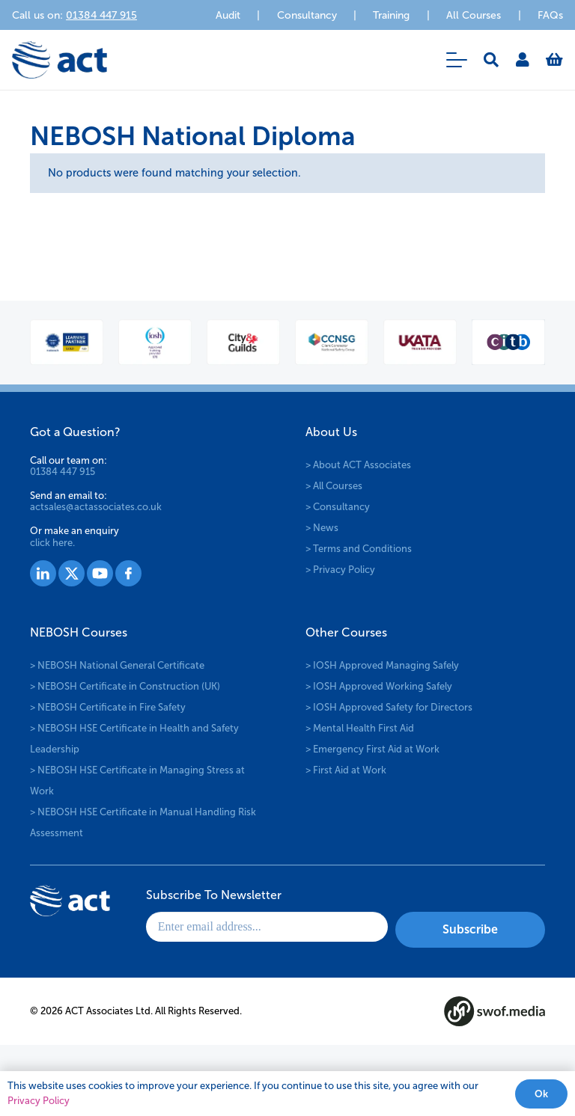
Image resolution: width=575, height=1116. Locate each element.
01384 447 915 (62, 471)
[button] (456, 59)
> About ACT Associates (358, 464)
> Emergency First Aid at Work (372, 749)
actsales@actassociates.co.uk (96, 506)
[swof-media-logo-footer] (494, 1011)
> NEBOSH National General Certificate (117, 665)
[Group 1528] (71, 573)
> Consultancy (337, 506)
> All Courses (333, 485)
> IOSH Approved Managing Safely (382, 665)
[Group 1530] (128, 573)
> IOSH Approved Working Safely (378, 686)
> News (321, 527)
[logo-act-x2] (59, 60)
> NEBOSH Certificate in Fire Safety (108, 707)
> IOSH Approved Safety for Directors (388, 707)
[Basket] (554, 60)
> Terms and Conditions (358, 548)
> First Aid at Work (345, 770)
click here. (52, 542)
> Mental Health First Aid (359, 728)
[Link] (522, 60)
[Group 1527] (43, 573)
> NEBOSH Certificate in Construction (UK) (125, 686)
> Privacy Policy (340, 569)
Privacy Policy (38, 1100)
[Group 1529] (100, 573)
